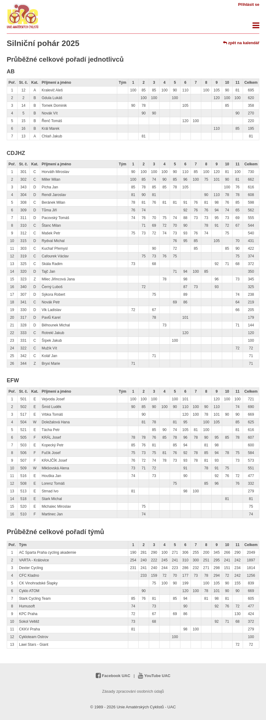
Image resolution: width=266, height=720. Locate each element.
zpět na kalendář (241, 42)
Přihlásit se (248, 4)
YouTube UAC (154, 675)
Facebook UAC (113, 675)
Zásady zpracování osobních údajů (133, 691)
